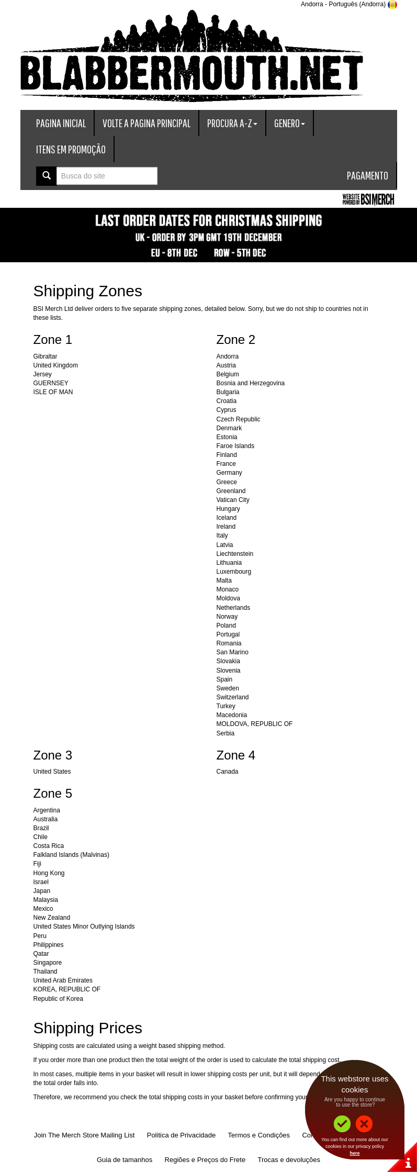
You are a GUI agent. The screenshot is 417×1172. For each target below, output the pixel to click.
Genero (289, 122)
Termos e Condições (259, 1135)
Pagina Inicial (61, 122)
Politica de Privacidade (181, 1135)
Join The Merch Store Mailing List (84, 1135)
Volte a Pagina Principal (146, 122)
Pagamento (367, 175)
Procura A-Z (232, 122)
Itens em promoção (71, 148)
